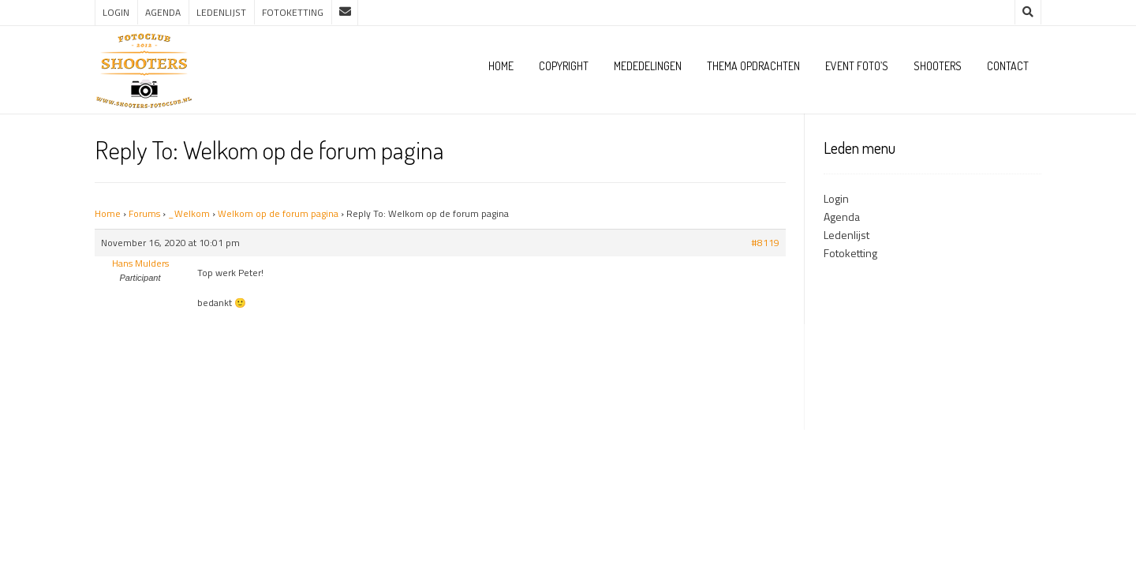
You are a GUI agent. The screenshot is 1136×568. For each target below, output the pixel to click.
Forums (144, 213)
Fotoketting (292, 12)
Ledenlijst (221, 12)
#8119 (765, 243)
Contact (1008, 66)
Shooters (938, 66)
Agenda (163, 12)
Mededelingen (648, 66)
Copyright (564, 66)
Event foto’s (856, 66)
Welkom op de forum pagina (278, 213)
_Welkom (189, 213)
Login (116, 12)
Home (501, 66)
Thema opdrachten (753, 66)
